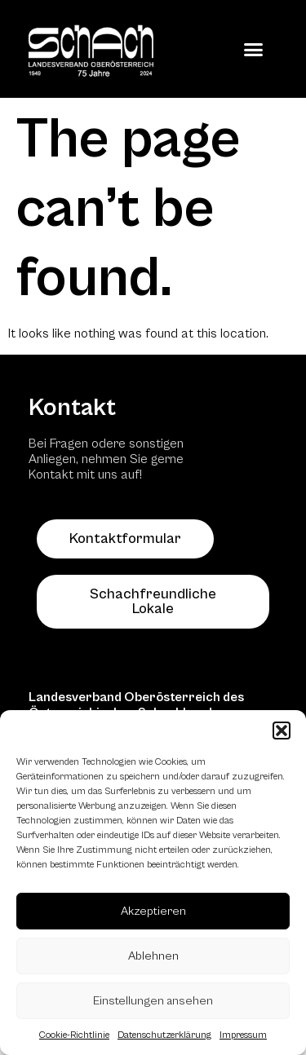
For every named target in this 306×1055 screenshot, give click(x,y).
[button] (281, 730)
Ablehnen (153, 956)
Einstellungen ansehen (153, 1001)
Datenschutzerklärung (164, 1035)
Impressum (243, 1035)
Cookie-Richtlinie (74, 1035)
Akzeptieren (153, 911)
